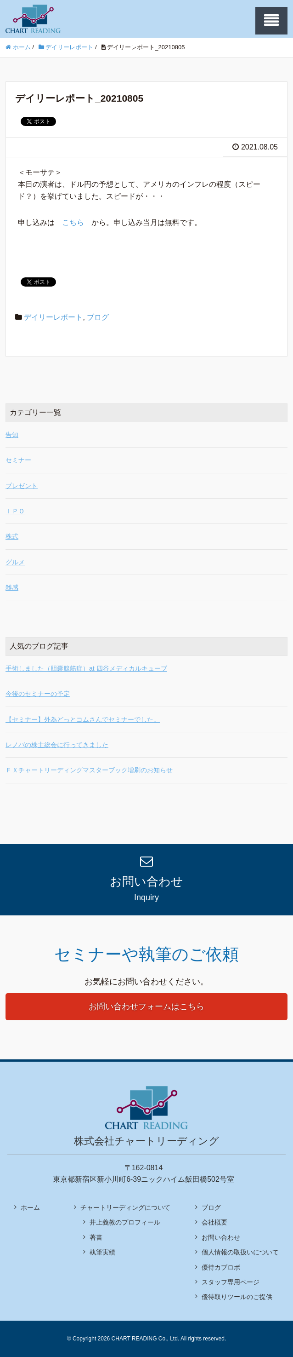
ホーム (30, 1207)
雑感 (12, 587)
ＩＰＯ (15, 511)
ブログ (98, 317)
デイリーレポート (53, 317)
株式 (12, 536)
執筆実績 (102, 1252)
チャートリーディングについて (125, 1207)
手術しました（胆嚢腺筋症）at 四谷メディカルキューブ (86, 668)
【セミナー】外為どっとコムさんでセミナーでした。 (83, 719)
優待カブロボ (221, 1267)
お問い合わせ (221, 1237)
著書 (96, 1237)
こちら (73, 222)
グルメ (15, 562)
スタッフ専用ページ (230, 1282)
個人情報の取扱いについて (240, 1252)
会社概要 (214, 1222)
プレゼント (22, 485)
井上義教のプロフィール (125, 1222)
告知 (12, 434)
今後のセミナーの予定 (38, 693)
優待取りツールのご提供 (237, 1296)
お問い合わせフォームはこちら (146, 1006)
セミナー (18, 460)
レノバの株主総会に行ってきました (57, 744)
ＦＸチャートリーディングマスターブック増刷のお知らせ (89, 770)
